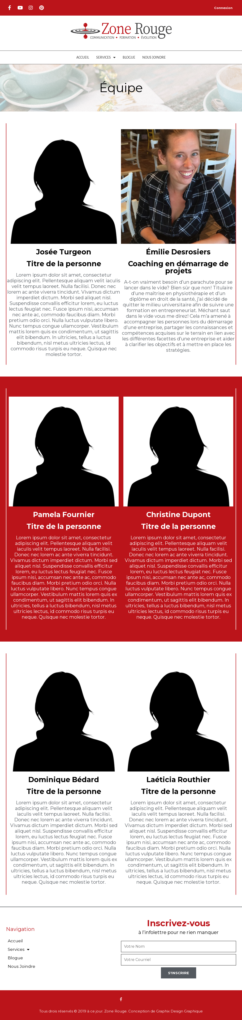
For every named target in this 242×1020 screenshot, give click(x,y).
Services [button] (106, 57)
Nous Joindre (154, 57)
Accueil (82, 57)
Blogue (129, 57)
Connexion (223, 8)
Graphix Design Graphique (179, 1011)
